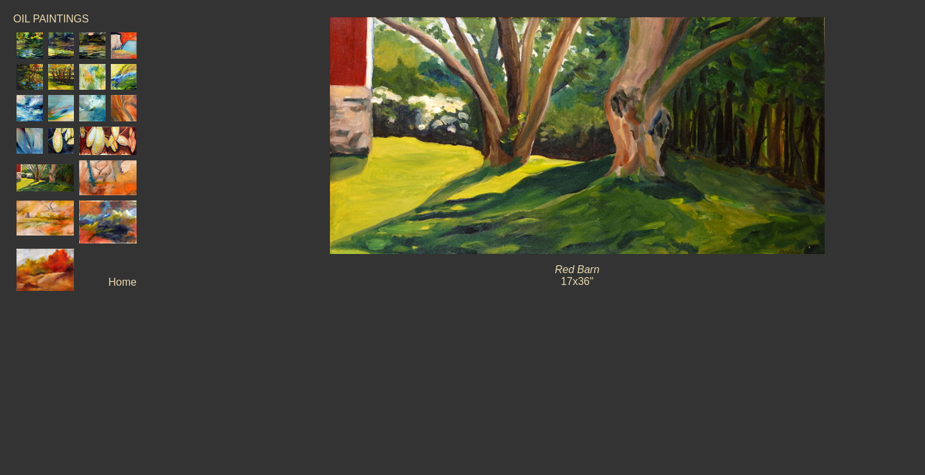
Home (122, 282)
